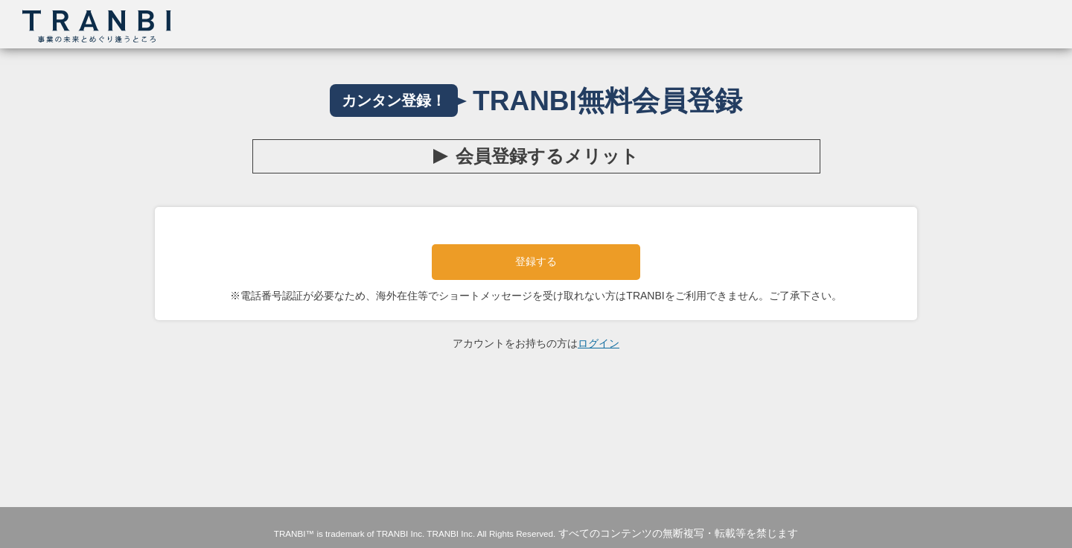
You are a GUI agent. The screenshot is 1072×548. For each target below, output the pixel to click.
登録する (536, 261)
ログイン (598, 343)
